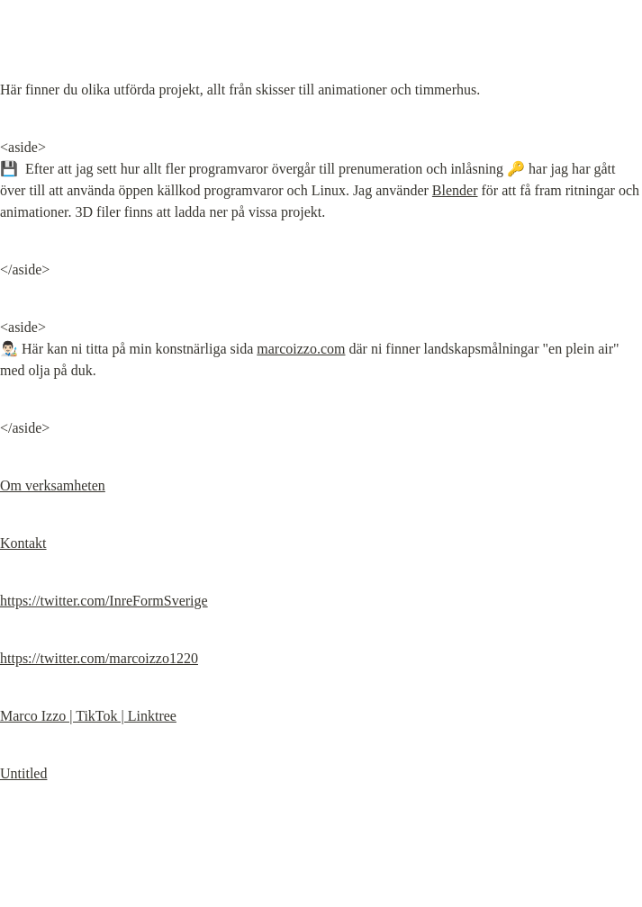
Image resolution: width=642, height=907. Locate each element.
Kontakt (23, 543)
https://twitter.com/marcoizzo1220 (99, 658)
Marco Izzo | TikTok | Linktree (88, 715)
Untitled (23, 773)
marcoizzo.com (301, 348)
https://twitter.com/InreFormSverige (104, 600)
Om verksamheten (52, 485)
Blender (455, 190)
